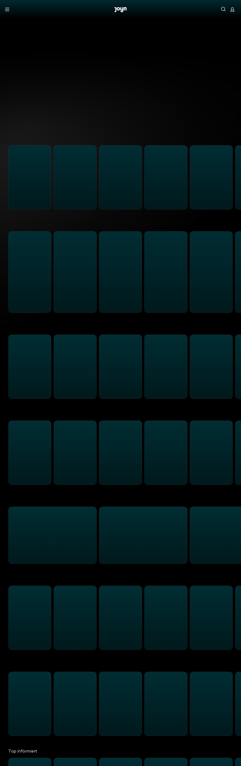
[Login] (232, 9)
